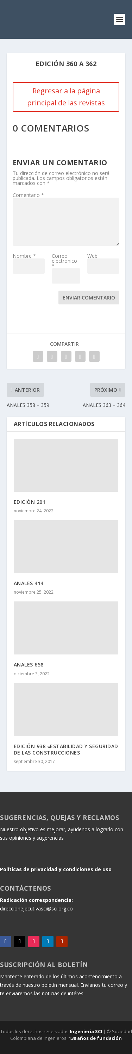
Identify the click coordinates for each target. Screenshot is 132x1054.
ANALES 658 (29, 664)
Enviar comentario (89, 297)
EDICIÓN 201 (30, 502)
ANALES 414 (29, 583)
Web (92, 255)
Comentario (28, 195)
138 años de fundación (95, 1038)
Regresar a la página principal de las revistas (66, 96)
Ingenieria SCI (86, 1031)
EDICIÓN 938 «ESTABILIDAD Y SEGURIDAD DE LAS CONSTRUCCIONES (66, 749)
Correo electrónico (64, 260)
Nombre (24, 255)
